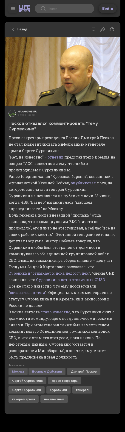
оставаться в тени (27, 292)
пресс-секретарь (65, 381)
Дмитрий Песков (84, 371)
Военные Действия (47, 371)
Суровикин (58, 390)
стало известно (55, 311)
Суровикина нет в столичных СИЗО (70, 279)
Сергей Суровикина (27, 381)
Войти (107, 8)
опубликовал (83, 182)
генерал (82, 390)
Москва (18, 371)
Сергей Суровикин (26, 390)
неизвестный (54, 399)
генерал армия (23, 399)
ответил (55, 157)
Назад (18, 29)
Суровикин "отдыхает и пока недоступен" (49, 273)
